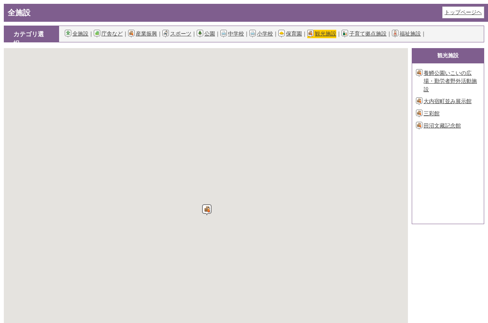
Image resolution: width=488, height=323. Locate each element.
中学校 (236, 34)
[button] (207, 209)
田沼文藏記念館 (442, 126)
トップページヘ (463, 12)
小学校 (265, 34)
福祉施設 (410, 34)
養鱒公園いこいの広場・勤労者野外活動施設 (450, 81)
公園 (209, 34)
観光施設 (325, 34)
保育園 (294, 34)
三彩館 (432, 113)
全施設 (80, 34)
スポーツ (180, 34)
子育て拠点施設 (368, 34)
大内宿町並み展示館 (448, 101)
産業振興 (146, 34)
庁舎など (112, 34)
